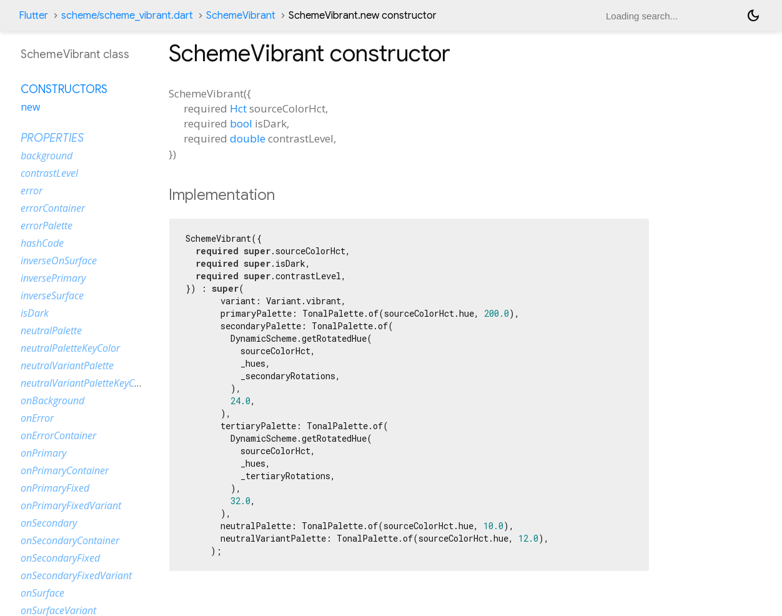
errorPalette (46, 225)
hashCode (42, 243)
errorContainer (53, 208)
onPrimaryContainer (65, 470)
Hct (238, 108)
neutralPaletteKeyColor (70, 348)
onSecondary (49, 523)
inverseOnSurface (59, 260)
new (30, 107)
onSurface (42, 593)
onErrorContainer (58, 435)
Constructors (64, 89)
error (31, 190)
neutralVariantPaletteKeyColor (86, 383)
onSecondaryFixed (60, 558)
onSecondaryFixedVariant (76, 575)
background (46, 155)
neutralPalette (51, 330)
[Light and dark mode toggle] (753, 16)
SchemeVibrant (240, 15)
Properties (52, 138)
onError (37, 418)
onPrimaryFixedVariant (71, 505)
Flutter (33, 15)
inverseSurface (52, 295)
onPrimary (43, 453)
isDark (35, 313)
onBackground (52, 400)
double (247, 138)
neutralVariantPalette (67, 365)
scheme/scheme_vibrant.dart (127, 15)
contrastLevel (49, 173)
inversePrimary (53, 278)
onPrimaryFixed (55, 488)
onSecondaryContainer (70, 540)
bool (241, 123)
